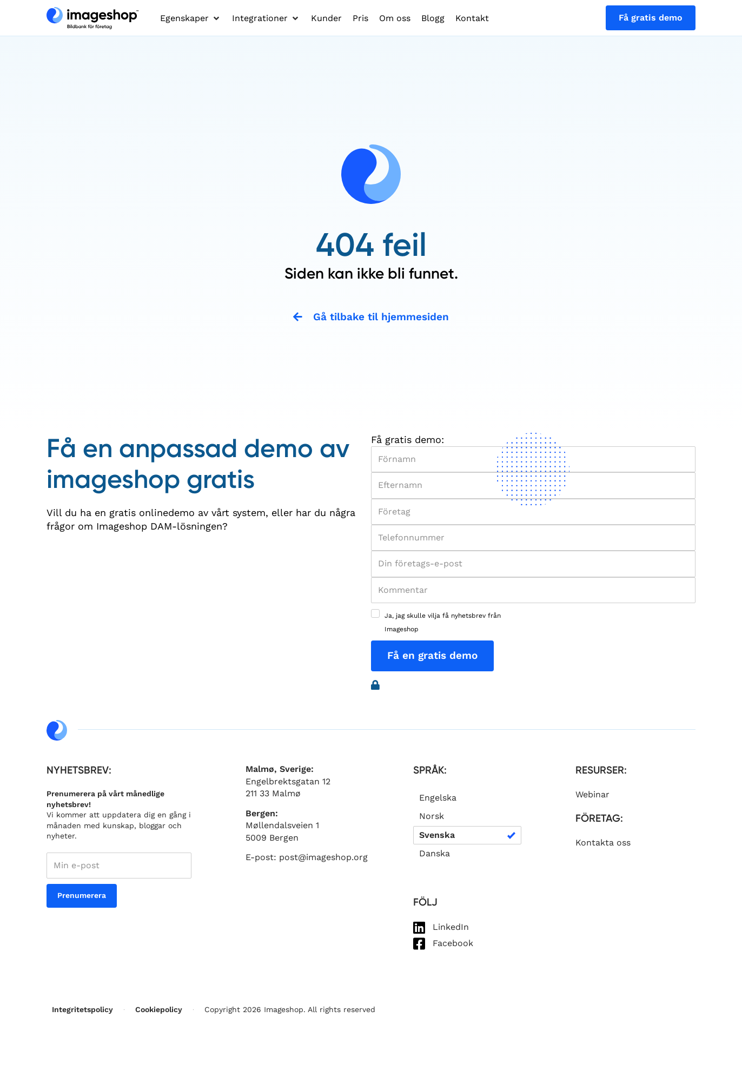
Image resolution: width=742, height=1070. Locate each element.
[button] (191, 18)
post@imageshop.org (323, 858)
